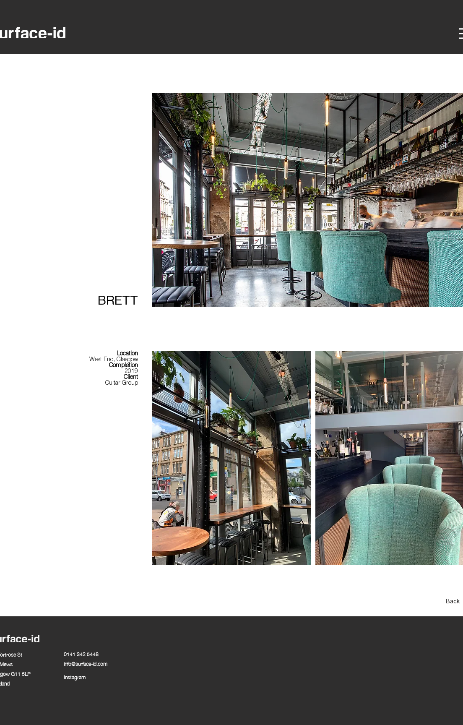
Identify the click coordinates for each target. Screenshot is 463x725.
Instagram (75, 677)
